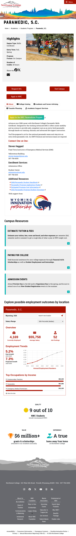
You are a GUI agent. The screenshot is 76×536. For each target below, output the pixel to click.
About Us (20, 498)
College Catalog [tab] (23, 104)
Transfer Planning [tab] (14, 108)
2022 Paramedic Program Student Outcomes (27, 190)
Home (7, 28)
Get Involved (44, 516)
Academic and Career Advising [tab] (46, 104)
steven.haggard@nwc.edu (18, 156)
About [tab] (9, 104)
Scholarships (32, 508)
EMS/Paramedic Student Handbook (24, 182)
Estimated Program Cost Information (25, 187)
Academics (14, 28)
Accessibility (11, 531)
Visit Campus (60, 89)
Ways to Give (32, 504)
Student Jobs (56, 519)
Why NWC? (55, 510)
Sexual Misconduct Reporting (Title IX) (32, 533)
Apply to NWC (16, 96)
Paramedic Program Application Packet (26, 185)
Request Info (16, 89)
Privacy (14, 533)
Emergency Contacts (41, 531)
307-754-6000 (65, 483)
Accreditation (20, 502)
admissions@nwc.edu (16, 172)
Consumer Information (24, 531)
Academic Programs (27, 28)
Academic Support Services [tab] (36, 108)
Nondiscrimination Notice (58, 531)
